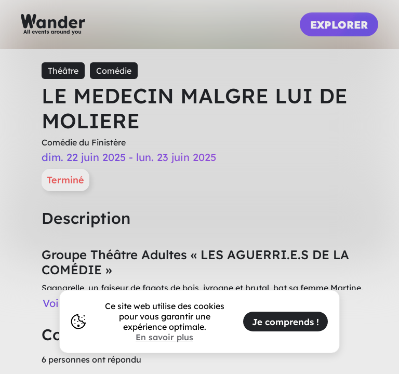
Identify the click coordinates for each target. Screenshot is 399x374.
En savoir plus (164, 337)
